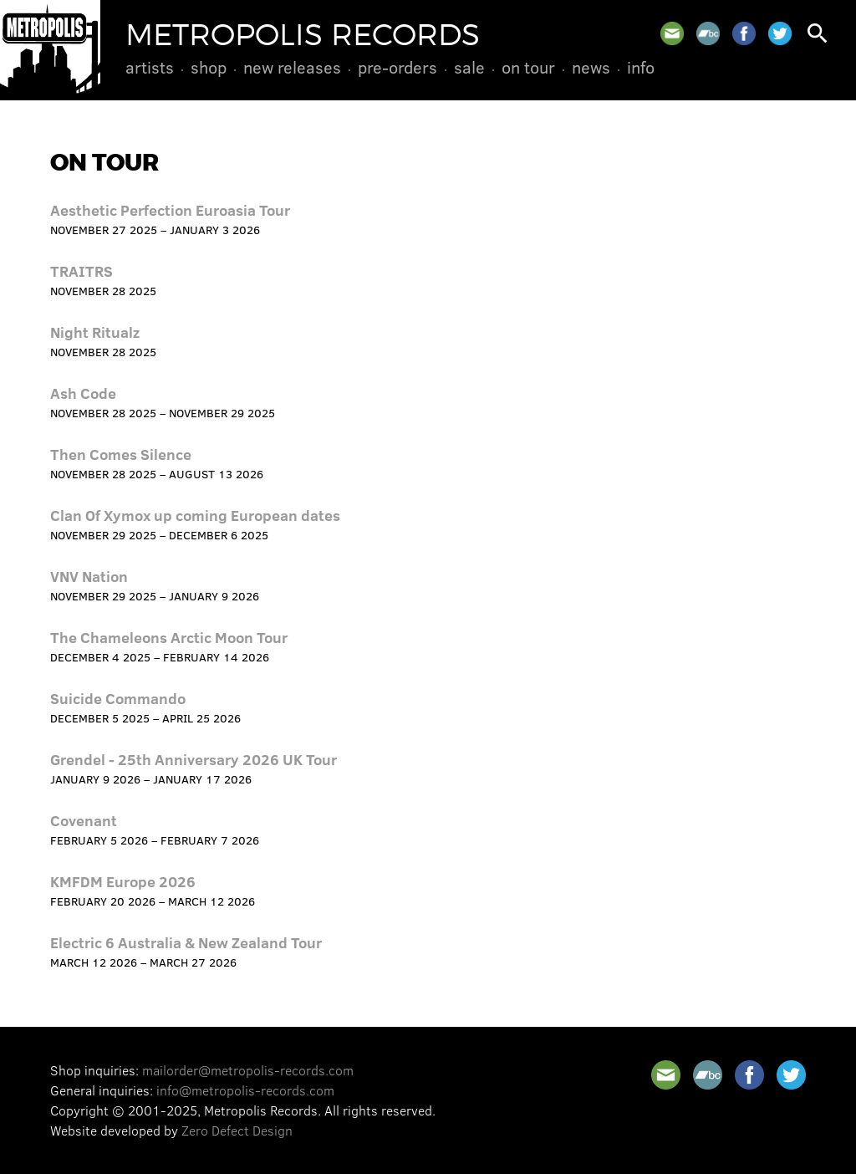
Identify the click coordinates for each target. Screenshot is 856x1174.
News (591, 67)
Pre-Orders (397, 67)
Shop (209, 67)
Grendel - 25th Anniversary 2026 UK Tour (193, 759)
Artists (149, 67)
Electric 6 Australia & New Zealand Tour (186, 942)
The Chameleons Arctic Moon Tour (169, 637)
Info (641, 67)
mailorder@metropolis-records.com (248, 1070)
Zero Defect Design (237, 1130)
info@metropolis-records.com (245, 1090)
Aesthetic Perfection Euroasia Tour (170, 210)
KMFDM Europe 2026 (123, 881)
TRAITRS (81, 271)
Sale (469, 67)
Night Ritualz (95, 332)
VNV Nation (89, 576)
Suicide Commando (118, 698)
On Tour (528, 67)
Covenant (83, 820)
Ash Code (83, 393)
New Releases (292, 67)
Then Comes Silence (120, 454)
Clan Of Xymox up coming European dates (195, 515)
